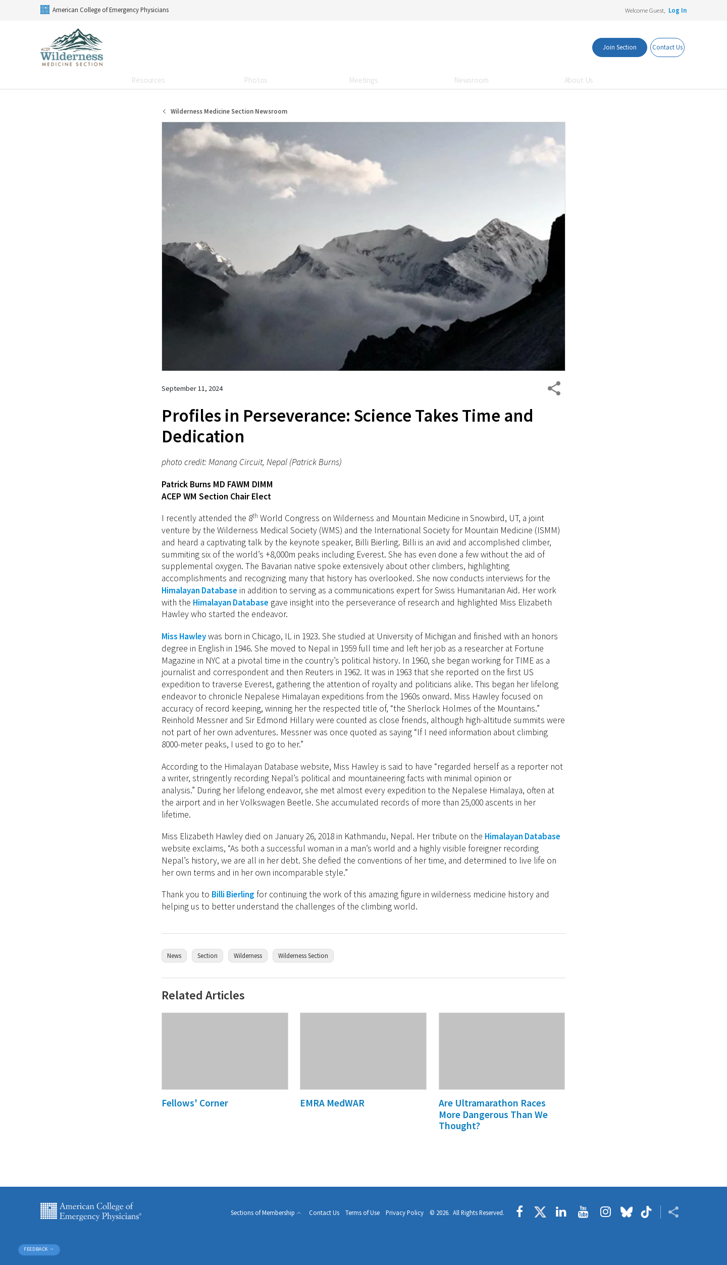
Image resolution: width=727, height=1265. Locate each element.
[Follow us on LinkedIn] (561, 1212)
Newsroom (471, 80)
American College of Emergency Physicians (104, 10)
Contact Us (324, 1213)
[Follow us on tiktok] (646, 1212)
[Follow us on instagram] (605, 1212)
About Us (579, 80)
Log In (677, 10)
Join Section (602, 47)
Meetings (363, 80)
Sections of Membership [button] (263, 1212)
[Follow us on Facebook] (522, 1212)
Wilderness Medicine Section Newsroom (229, 111)
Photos (256, 80)
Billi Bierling (234, 894)
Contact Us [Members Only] (661, 47)
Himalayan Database (201, 590)
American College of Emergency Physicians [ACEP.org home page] (90, 1212)
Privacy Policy (405, 1213)
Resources (148, 80)
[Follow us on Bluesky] (626, 1212)
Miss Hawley (185, 636)
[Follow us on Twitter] (540, 1212)
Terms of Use (362, 1213)
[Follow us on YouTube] (583, 1212)
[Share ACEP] (670, 1212)
